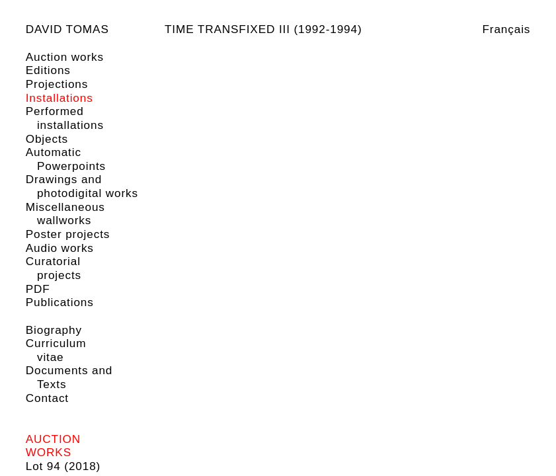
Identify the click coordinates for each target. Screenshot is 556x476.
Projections (57, 84)
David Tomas (67, 29)
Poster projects (68, 234)
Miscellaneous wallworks (65, 213)
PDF (38, 289)
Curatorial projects (53, 268)
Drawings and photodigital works (82, 186)
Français (506, 29)
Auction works (65, 56)
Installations (59, 97)
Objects (47, 138)
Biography (54, 330)
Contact (47, 398)
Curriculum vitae (56, 350)
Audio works (60, 248)
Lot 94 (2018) (63, 466)
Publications (60, 302)
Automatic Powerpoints (66, 159)
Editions (48, 70)
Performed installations (65, 118)
